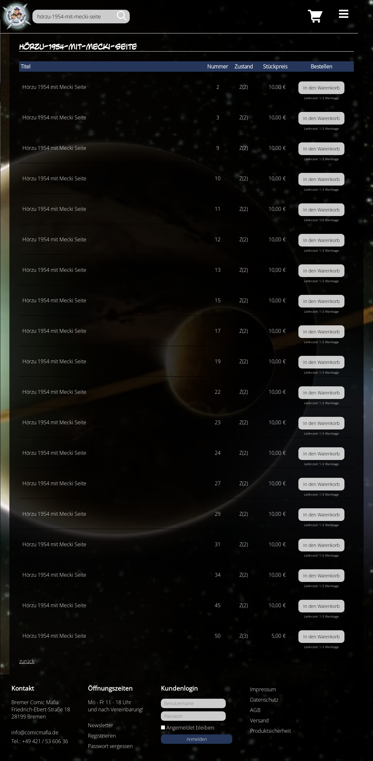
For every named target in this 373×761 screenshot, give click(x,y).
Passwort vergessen (110, 746)
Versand (259, 720)
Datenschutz (264, 699)
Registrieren (102, 735)
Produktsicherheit (270, 730)
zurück (26, 661)
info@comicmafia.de (34, 732)
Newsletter (100, 725)
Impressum (263, 689)
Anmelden (196, 739)
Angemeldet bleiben (190, 727)
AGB (255, 710)
